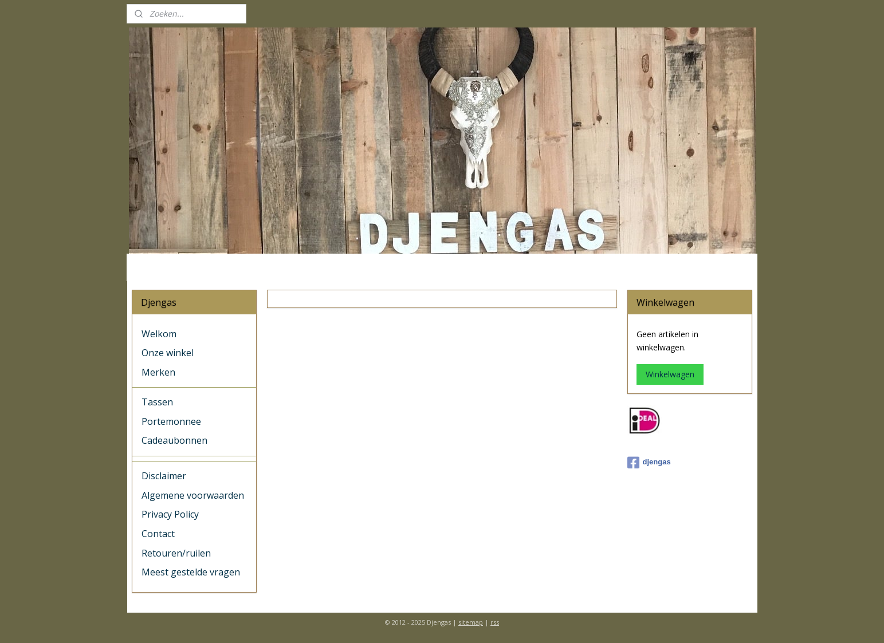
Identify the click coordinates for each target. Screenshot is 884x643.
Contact (158, 533)
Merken (158, 372)
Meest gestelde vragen (191, 572)
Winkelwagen (670, 374)
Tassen (157, 402)
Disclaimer (164, 476)
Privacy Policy (170, 514)
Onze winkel (168, 352)
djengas (649, 463)
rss (494, 622)
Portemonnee (171, 421)
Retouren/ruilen (176, 553)
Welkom (159, 334)
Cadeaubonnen (174, 440)
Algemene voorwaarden (193, 495)
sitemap (470, 622)
